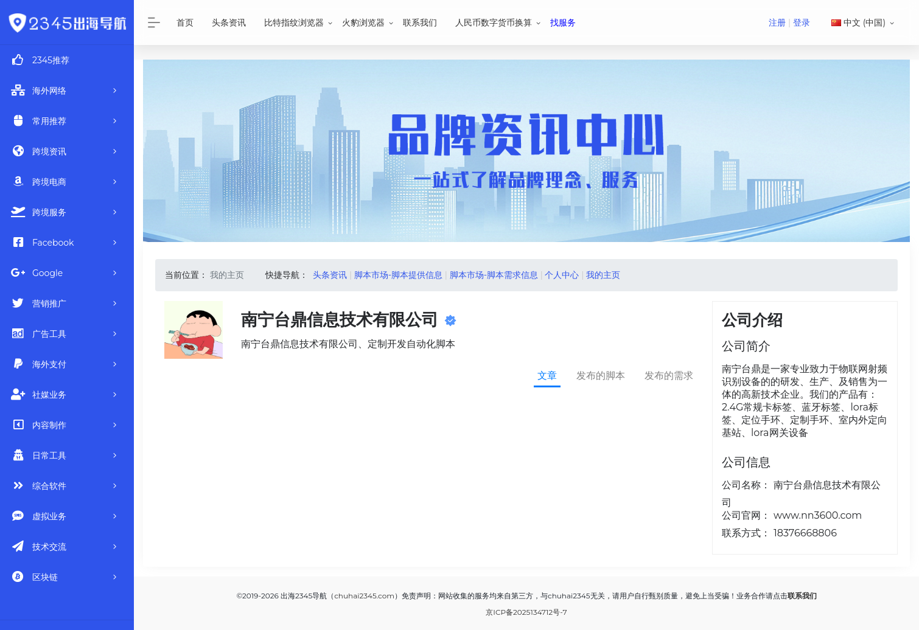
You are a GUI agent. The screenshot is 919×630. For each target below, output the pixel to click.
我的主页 (603, 274)
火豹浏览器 (363, 22)
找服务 (563, 22)
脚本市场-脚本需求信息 (494, 274)
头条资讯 (229, 22)
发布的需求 (669, 375)
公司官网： (746, 515)
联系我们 (420, 22)
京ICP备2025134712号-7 (526, 612)
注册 (777, 22)
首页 (185, 22)
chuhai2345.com (364, 595)
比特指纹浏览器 (294, 22)
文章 (547, 375)
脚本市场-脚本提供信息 (398, 274)
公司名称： (746, 485)
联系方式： (746, 533)
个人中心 (562, 274)
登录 (801, 22)
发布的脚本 (600, 375)
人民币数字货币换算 (493, 22)
